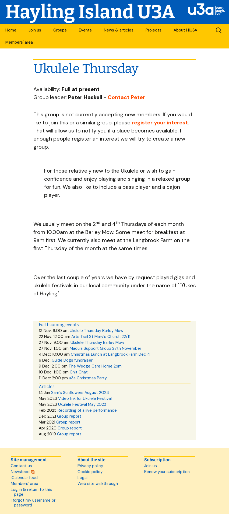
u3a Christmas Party (88, 378)
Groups (60, 30)
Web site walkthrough (97, 483)
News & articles (118, 30)
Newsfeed (22, 471)
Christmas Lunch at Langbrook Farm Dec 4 (110, 354)
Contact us (21, 465)
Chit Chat (79, 372)
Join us (35, 30)
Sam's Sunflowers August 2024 (80, 392)
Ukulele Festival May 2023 (82, 404)
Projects (153, 30)
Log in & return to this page (31, 492)
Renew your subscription (167, 471)
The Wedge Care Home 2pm (95, 366)
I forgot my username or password (33, 503)
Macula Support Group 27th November (105, 348)
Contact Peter (126, 97)
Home (10, 30)
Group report (69, 416)
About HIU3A (185, 30)
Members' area (19, 42)
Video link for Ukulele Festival (85, 398)
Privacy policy (90, 465)
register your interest (160, 122)
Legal (82, 477)
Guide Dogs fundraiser (72, 360)
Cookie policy (90, 471)
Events (85, 30)
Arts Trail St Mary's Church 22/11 (100, 336)
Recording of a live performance (87, 410)
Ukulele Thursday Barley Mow (96, 330)
